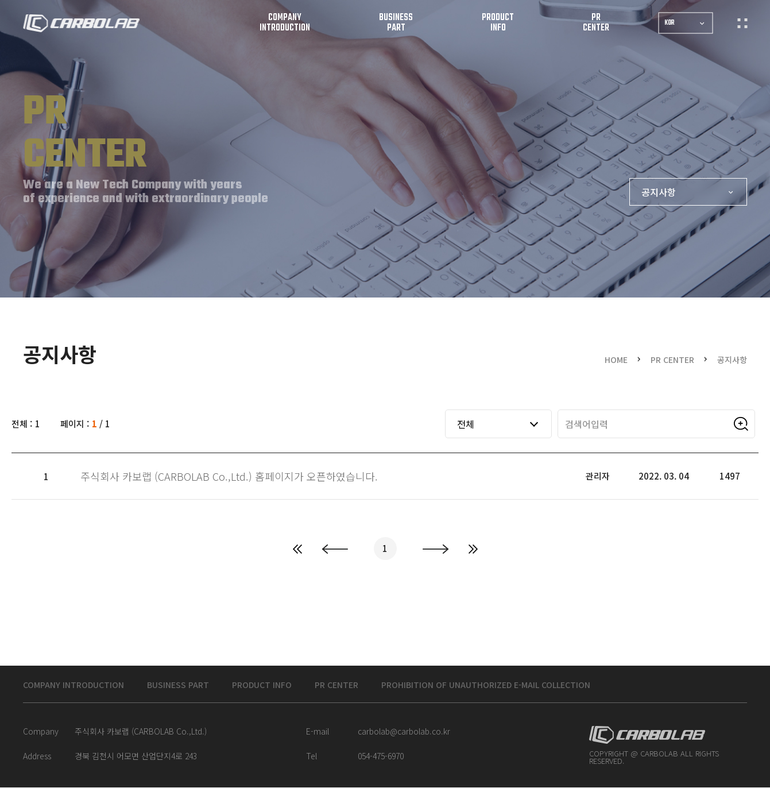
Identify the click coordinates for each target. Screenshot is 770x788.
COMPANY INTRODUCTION (81, 685)
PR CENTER (376, 685)
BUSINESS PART (198, 685)
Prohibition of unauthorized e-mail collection (548, 685)
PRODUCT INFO (292, 685)
